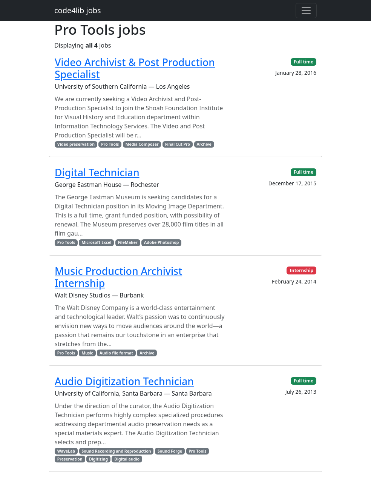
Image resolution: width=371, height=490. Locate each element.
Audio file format (116, 353)
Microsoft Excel (96, 242)
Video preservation (76, 144)
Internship (301, 270)
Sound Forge (170, 451)
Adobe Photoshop (161, 242)
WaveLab (66, 451)
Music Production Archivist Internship (118, 277)
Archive (203, 144)
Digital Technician (97, 172)
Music (87, 353)
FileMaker (128, 242)
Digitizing (98, 459)
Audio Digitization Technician (124, 381)
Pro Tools (110, 144)
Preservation (70, 459)
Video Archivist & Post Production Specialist (135, 68)
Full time (303, 62)
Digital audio (127, 459)
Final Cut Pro (177, 144)
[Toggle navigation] (306, 10)
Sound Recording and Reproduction (116, 451)
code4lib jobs (77, 10)
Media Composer (142, 144)
